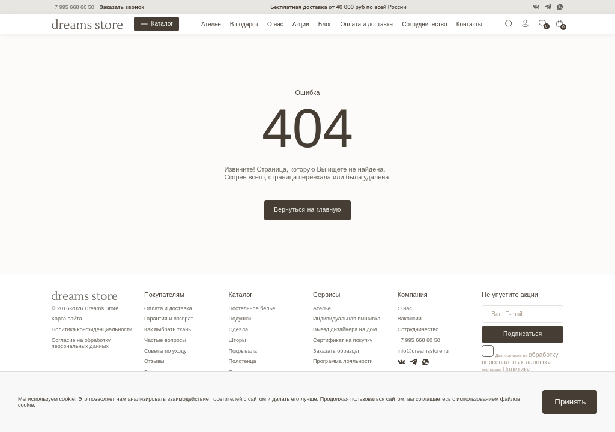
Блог (325, 24)
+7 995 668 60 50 (73, 7)
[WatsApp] (560, 7)
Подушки (239, 319)
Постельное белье (251, 308)
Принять (570, 401)
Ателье (211, 24)
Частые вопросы (165, 340)
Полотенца (242, 361)
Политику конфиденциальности (512, 368)
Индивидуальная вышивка (346, 319)
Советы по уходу (165, 351)
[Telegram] (548, 7)
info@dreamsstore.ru (423, 351)
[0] (542, 26)
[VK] (536, 7)
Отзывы (154, 361)
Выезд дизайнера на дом (345, 329)
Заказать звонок (122, 7)
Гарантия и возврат (168, 319)
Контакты (469, 24)
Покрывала (242, 351)
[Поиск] (508, 26)
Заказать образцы (336, 351)
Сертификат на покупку (342, 340)
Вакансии (410, 319)
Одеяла (238, 329)
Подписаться (522, 334)
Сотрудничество (424, 24)
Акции (300, 24)
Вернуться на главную (307, 209)
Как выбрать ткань (167, 329)
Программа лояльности (343, 361)
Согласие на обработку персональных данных (81, 343)
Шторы (237, 340)
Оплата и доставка (367, 24)
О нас (275, 24)
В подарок (244, 24)
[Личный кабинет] (525, 26)
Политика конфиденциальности (92, 329)
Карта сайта (67, 319)
